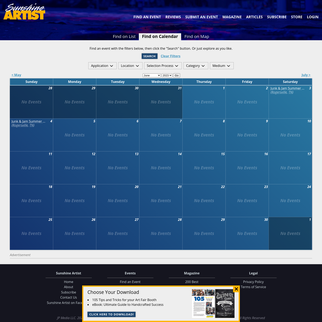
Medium (219, 65)
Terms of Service (253, 287)
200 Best (191, 282)
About (68, 287)
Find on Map (196, 36)
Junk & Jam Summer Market (288, 88)
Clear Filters (171, 56)
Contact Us (68, 297)
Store (296, 16)
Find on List (124, 36)
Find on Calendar (160, 36)
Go (176, 75)
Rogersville (279, 92)
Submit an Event (201, 16)
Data (317, 318)
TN (290, 92)
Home (68, 282)
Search (149, 56)
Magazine (232, 16)
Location (127, 65)
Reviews (173, 16)
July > (306, 75)
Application (99, 65)
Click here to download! (111, 314)
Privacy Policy (253, 282)
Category (193, 65)
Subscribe (277, 16)
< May (16, 75)
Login (313, 16)
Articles (254, 16)
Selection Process (160, 65)
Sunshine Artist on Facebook (68, 302)
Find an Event (147, 16)
